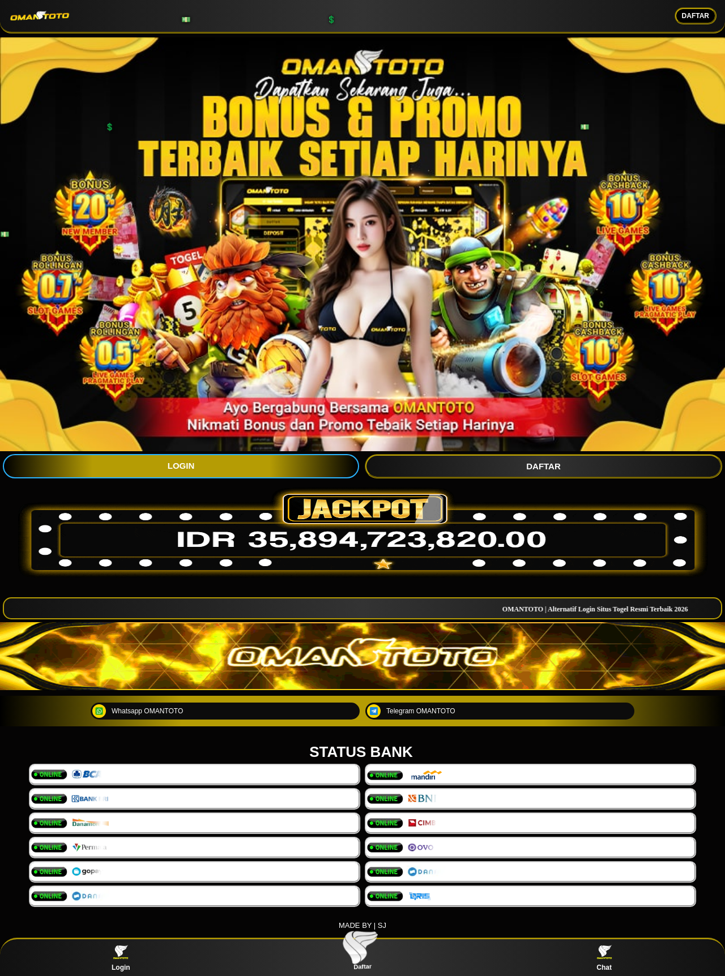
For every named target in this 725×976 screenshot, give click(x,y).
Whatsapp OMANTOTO (137, 711)
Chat (604, 957)
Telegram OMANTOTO (411, 711)
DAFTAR (695, 16)
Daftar (363, 957)
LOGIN (181, 465)
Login (121, 957)
